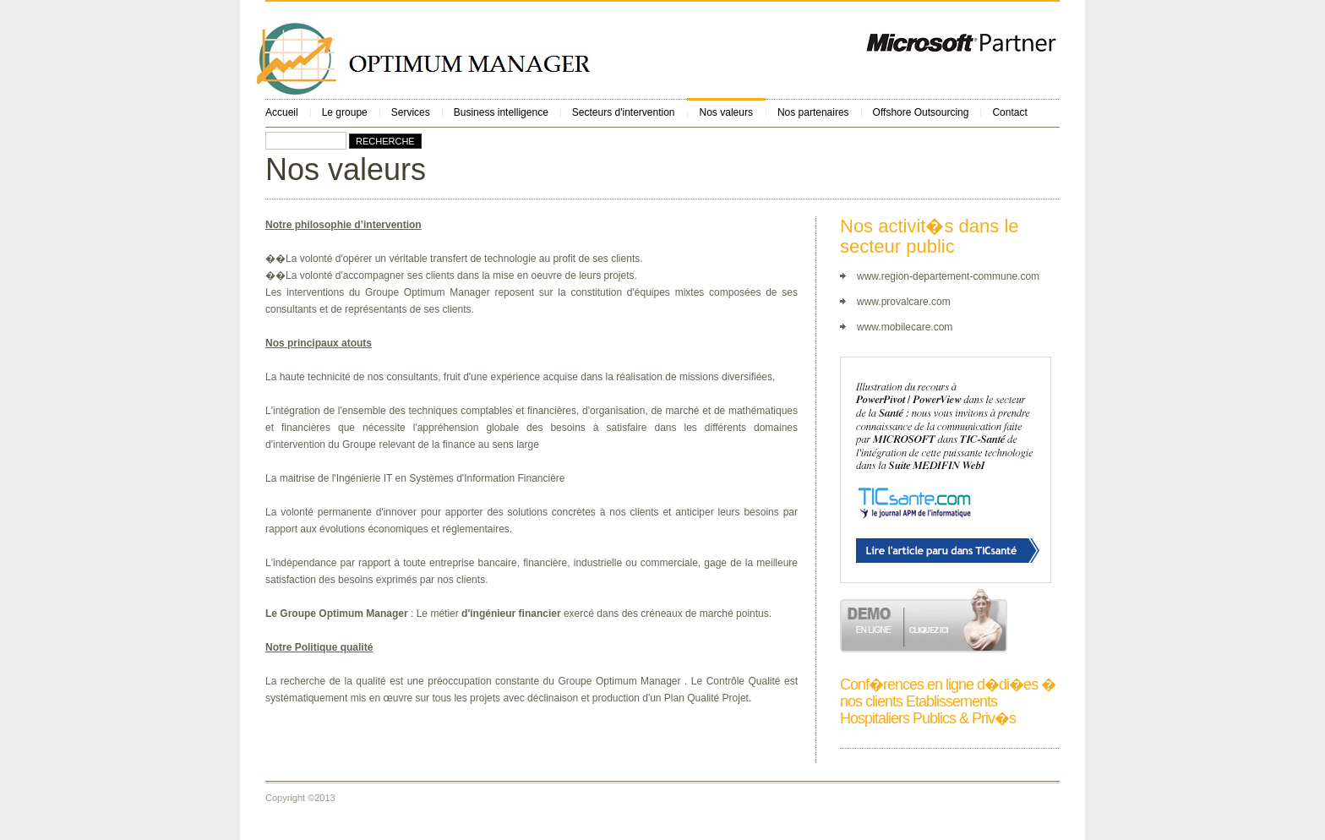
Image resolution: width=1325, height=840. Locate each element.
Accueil (281, 112)
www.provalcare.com (904, 302)
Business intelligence (501, 112)
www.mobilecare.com (904, 327)
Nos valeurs (726, 112)
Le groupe (345, 112)
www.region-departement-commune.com (948, 276)
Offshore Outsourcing (921, 112)
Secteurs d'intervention (623, 112)
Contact (1009, 112)
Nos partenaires (813, 112)
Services (410, 112)
